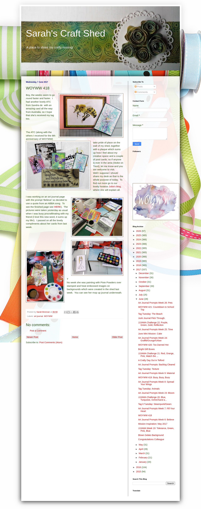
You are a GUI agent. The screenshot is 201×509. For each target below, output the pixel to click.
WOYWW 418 (145, 415)
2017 (139, 269)
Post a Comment (38, 330)
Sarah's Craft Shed (65, 33)
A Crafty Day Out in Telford (151, 360)
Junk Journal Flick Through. (151, 318)
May (141, 444)
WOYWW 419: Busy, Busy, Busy (154, 377)
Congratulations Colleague (151, 439)
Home (75, 337)
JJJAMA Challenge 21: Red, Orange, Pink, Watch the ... (156, 354)
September (144, 286)
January (143, 462)
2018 (139, 265)
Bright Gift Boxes (146, 349)
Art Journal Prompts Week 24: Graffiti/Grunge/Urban (152, 339)
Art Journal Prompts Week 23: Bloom (156, 393)
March (142, 453)
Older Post (117, 337)
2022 (139, 248)
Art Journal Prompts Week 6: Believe (156, 419)
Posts (139, 86)
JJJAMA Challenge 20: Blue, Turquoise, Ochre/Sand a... (152, 398)
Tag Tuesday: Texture (148, 369)
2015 (139, 471)
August (142, 290)
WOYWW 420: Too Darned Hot (153, 345)
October (143, 282)
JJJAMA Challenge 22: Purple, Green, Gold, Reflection (153, 323)
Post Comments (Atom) (50, 342)
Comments (141, 92)
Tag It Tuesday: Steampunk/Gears (154, 404)
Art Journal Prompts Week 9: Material (156, 373)
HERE (57, 206)
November (144, 277)
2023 (139, 244)
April (141, 449)
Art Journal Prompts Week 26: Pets (155, 302)
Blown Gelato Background (151, 435)
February (143, 457)
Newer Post (32, 337)
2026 (139, 231)
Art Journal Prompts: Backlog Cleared (156, 364)
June (141, 299)
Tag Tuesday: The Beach (150, 314)
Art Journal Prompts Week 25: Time (155, 329)
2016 (139, 467)
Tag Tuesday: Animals (149, 388)
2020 (139, 256)
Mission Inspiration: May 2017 (152, 424)
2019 (139, 261)
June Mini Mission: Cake (150, 333)
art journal (38, 316)
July (141, 294)
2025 (139, 235)
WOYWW (48, 316)
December (144, 273)
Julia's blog (115, 186)
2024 (139, 239)
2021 (139, 252)
